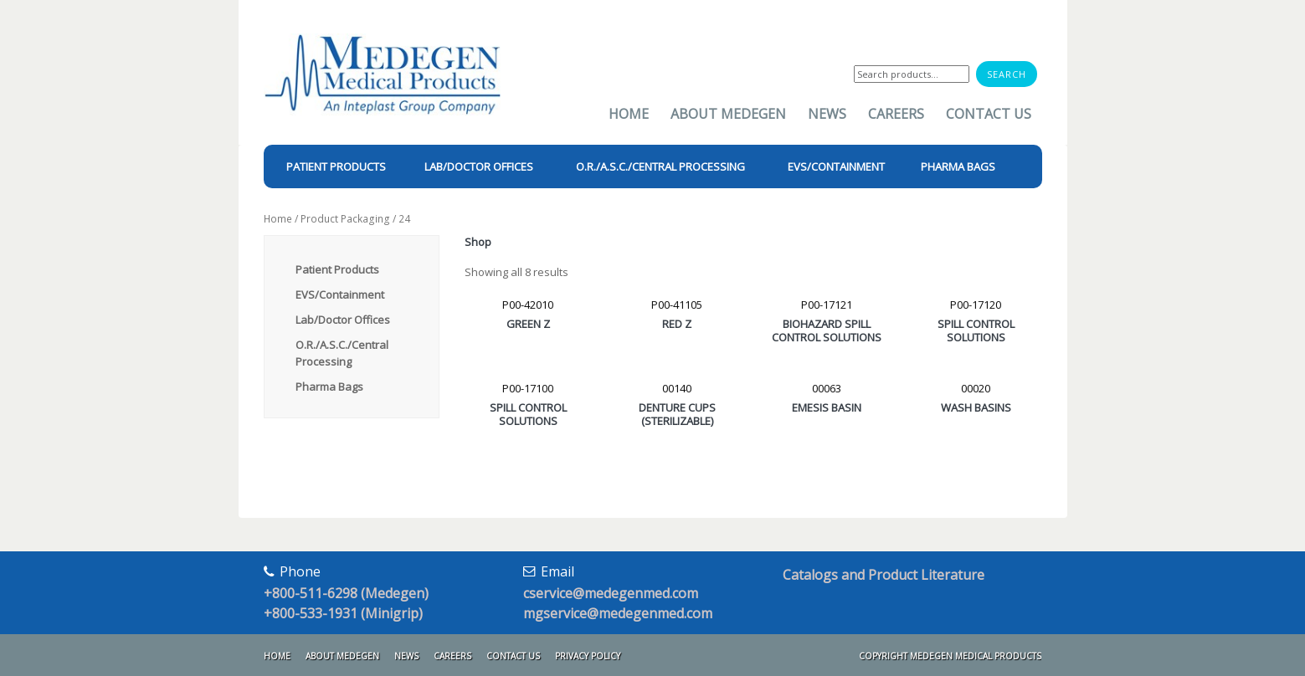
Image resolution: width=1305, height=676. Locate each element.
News (827, 114)
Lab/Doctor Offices (342, 319)
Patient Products (337, 269)
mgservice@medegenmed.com (617, 613)
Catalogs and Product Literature (883, 575)
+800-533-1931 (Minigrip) (343, 613)
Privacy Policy (587, 656)
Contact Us (988, 114)
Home (629, 114)
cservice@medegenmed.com (610, 593)
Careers (896, 114)
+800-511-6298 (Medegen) (346, 593)
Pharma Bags (329, 386)
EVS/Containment (339, 294)
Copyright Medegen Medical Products (950, 656)
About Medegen (728, 114)
